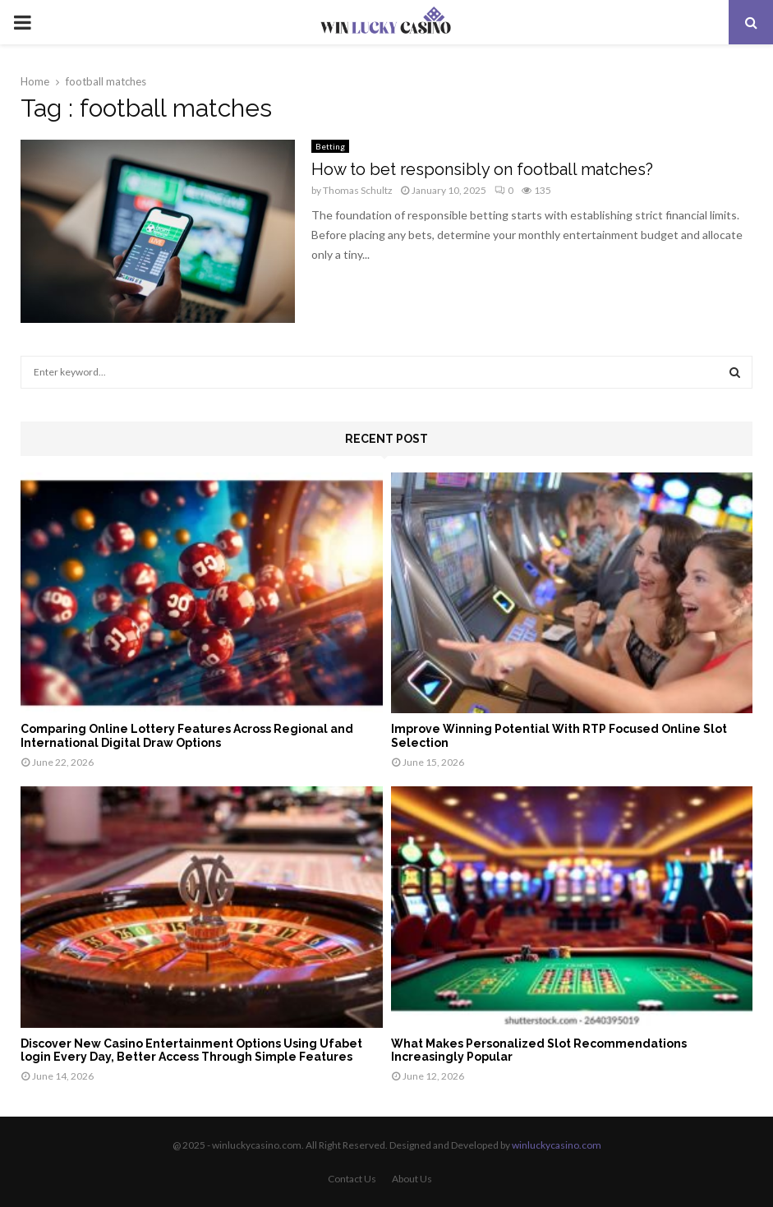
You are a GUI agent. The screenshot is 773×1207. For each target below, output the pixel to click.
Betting (330, 146)
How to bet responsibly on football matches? (482, 169)
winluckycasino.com (556, 1145)
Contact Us (352, 1178)
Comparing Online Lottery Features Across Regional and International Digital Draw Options (187, 735)
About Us (412, 1178)
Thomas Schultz (358, 190)
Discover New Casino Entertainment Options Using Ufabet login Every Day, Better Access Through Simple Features (191, 1050)
